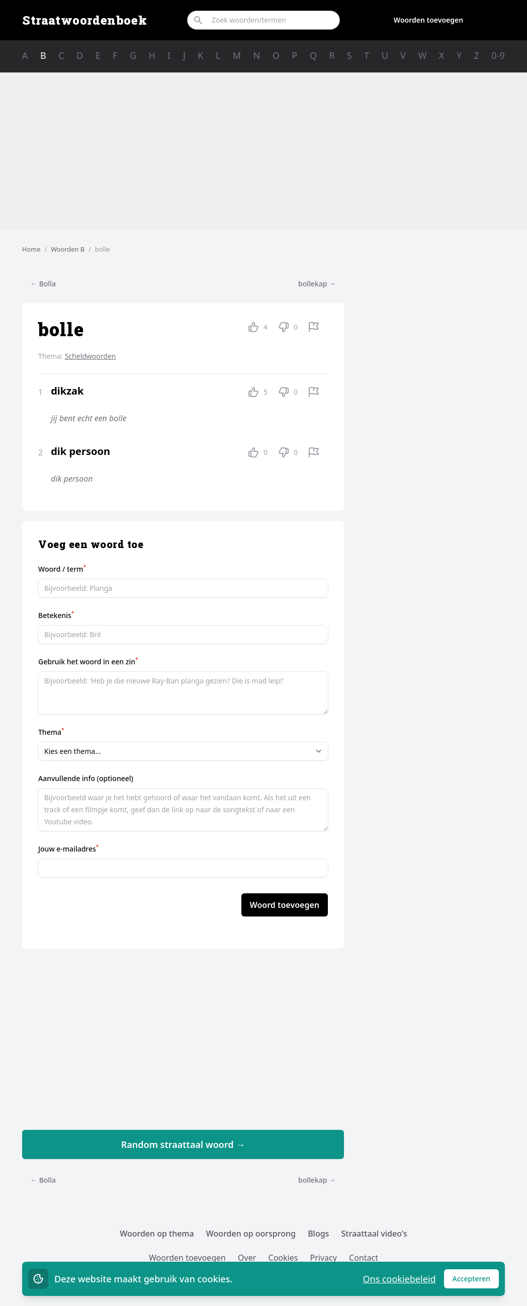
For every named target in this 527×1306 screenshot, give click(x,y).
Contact (363, 1257)
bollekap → (317, 283)
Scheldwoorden (90, 356)
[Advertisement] (263, 151)
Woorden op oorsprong (251, 1233)
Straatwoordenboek (84, 20)
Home (31, 249)
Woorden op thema (157, 1233)
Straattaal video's (374, 1233)
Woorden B (67, 249)
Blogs (318, 1233)
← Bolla (43, 283)
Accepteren (476, 1281)
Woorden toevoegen (428, 20)
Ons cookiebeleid (399, 1279)
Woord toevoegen (284, 904)
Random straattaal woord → (183, 1144)
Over (247, 1257)
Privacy (323, 1257)
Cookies (283, 1257)
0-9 (497, 55)
